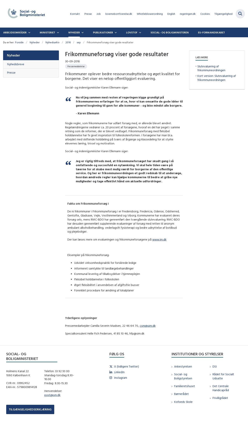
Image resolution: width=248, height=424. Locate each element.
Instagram (120, 378)
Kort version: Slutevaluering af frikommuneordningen (216, 78)
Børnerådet (181, 394)
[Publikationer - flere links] (115, 32)
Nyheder (74, 32)
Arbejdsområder (15, 32)
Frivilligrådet (220, 398)
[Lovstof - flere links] (139, 32)
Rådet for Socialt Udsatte (223, 376)
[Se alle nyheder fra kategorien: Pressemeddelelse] (76, 66)
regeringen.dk (188, 13)
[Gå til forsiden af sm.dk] (25, 13)
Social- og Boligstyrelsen (183, 376)
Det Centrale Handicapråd (221, 388)
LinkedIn (119, 372)
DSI (215, 366)
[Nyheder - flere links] (82, 32)
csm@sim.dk (148, 326)
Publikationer (103, 32)
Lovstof (131, 32)
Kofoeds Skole (183, 402)
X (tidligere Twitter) (126, 366)
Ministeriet (47, 32)
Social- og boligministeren (170, 32)
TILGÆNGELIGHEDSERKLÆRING (30, 409)
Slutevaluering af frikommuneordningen (211, 68)
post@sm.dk (52, 395)
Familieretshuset (184, 386)
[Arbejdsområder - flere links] (28, 32)
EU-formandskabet (211, 32)
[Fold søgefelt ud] (240, 13)
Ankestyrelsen (183, 366)
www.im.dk (159, 239)
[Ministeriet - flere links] (57, 32)
